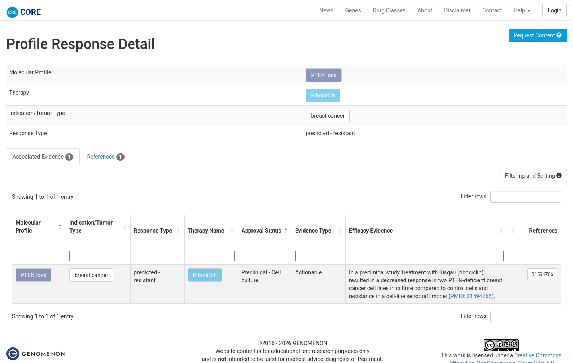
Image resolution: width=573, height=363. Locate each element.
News (326, 10)
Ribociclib (323, 95)
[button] (60, 227)
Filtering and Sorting (533, 176)
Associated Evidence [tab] (42, 157)
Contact (492, 10)
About (424, 10)
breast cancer (328, 116)
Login (554, 10)
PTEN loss (323, 75)
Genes (353, 10)
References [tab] (105, 157)
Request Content (538, 35)
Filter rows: (474, 196)
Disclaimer (457, 10)
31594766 (542, 274)
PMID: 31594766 (471, 296)
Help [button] (522, 10)
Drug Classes (389, 10)
